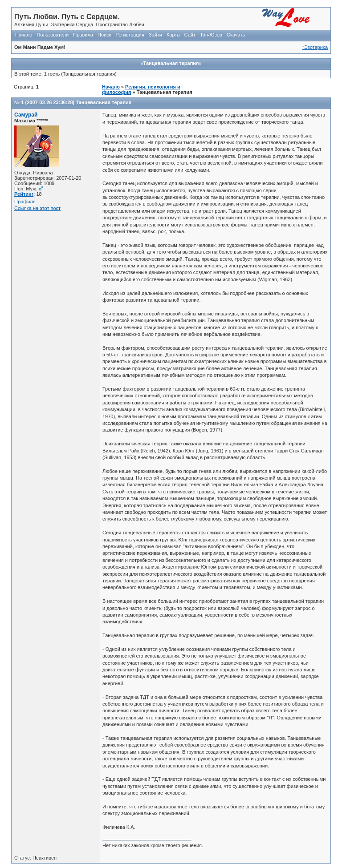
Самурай (26, 115)
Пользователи (53, 34)
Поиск (104, 34)
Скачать (236, 34)
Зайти (155, 34)
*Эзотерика (315, 47)
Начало (23, 34)
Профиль (25, 201)
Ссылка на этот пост (37, 208)
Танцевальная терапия (103, 102)
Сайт (189, 34)
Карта (173, 34)
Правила (83, 34)
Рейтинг (23, 194)
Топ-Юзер (211, 34)
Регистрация (130, 34)
